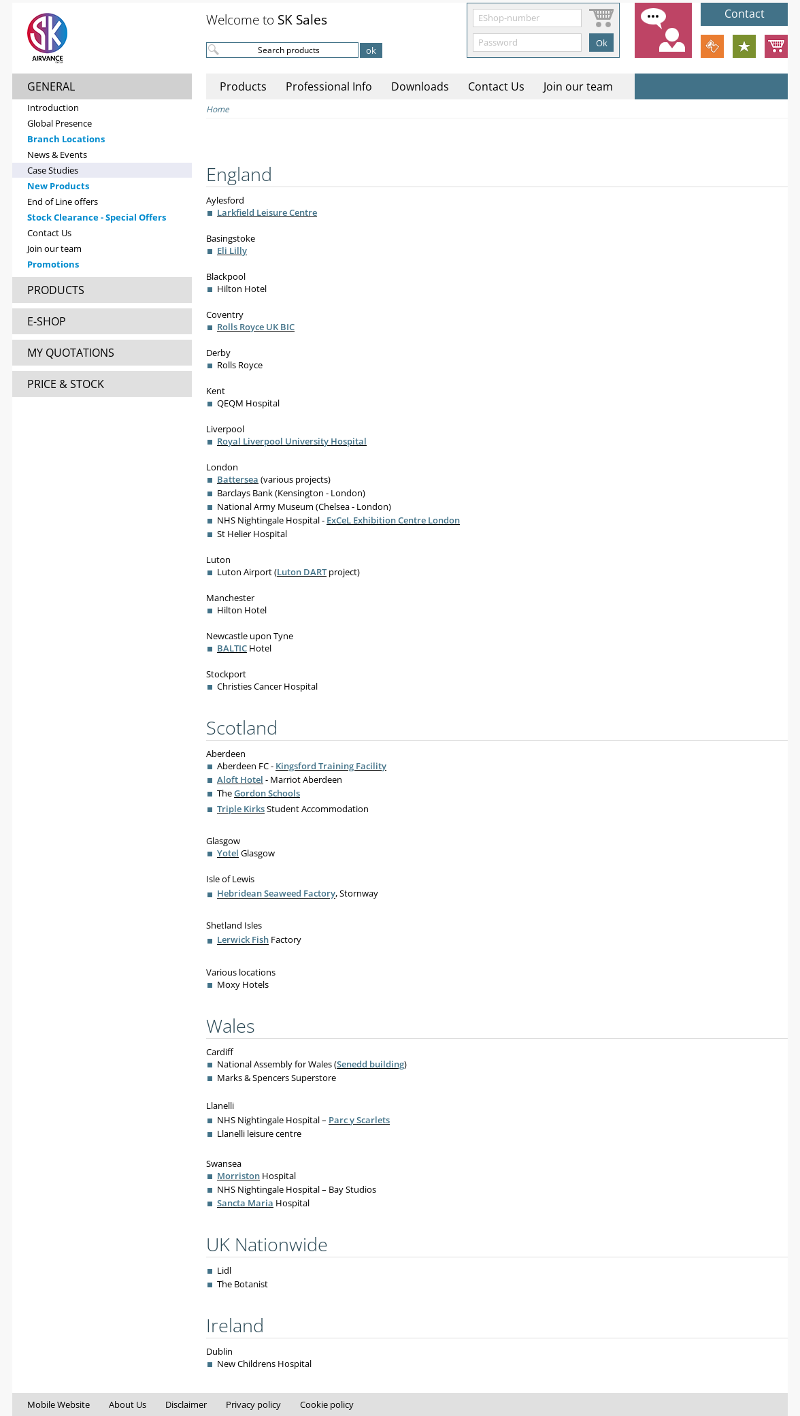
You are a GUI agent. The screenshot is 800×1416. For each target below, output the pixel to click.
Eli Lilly (232, 250)
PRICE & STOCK (65, 383)
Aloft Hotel (240, 779)
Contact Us (49, 233)
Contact (744, 13)
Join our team (54, 248)
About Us (127, 1404)
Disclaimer (186, 1404)
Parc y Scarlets (359, 1120)
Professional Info (329, 86)
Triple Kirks (241, 809)
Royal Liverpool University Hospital (292, 441)
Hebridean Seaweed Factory (276, 894)
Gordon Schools (267, 793)
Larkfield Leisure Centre (267, 212)
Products (243, 86)
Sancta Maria (245, 1203)
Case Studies (52, 170)
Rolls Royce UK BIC (256, 327)
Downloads (420, 86)
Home (217, 109)
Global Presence (59, 123)
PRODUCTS (55, 290)
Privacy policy (253, 1404)
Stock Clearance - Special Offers (96, 217)
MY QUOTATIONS (70, 352)
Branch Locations (66, 139)
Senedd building (370, 1064)
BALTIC (232, 648)
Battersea (238, 479)
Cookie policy (327, 1404)
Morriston (238, 1176)
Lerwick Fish (243, 940)
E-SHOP (46, 321)
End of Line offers (62, 201)
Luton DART (302, 572)
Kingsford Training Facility (331, 766)
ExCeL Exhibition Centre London (393, 520)
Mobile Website (58, 1404)
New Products (58, 186)
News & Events (57, 154)
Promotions (53, 264)
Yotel (228, 853)
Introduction (53, 107)
